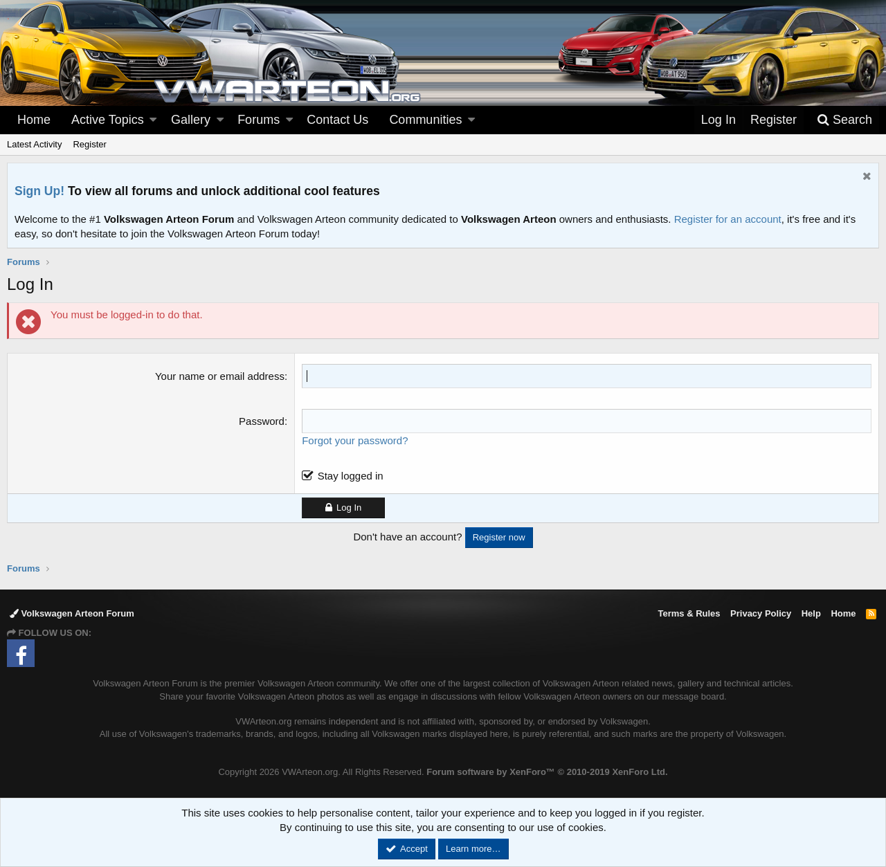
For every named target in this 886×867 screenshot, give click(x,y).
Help (811, 613)
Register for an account (727, 219)
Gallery (190, 120)
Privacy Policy (760, 613)
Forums (258, 120)
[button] (153, 120)
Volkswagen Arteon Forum (72, 613)
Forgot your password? (355, 440)
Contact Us (337, 120)
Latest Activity (34, 144)
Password (261, 421)
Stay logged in (350, 476)
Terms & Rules (689, 613)
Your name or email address (219, 376)
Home (34, 120)
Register (89, 144)
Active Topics (107, 120)
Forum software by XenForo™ (546, 772)
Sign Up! (39, 191)
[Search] (844, 120)
